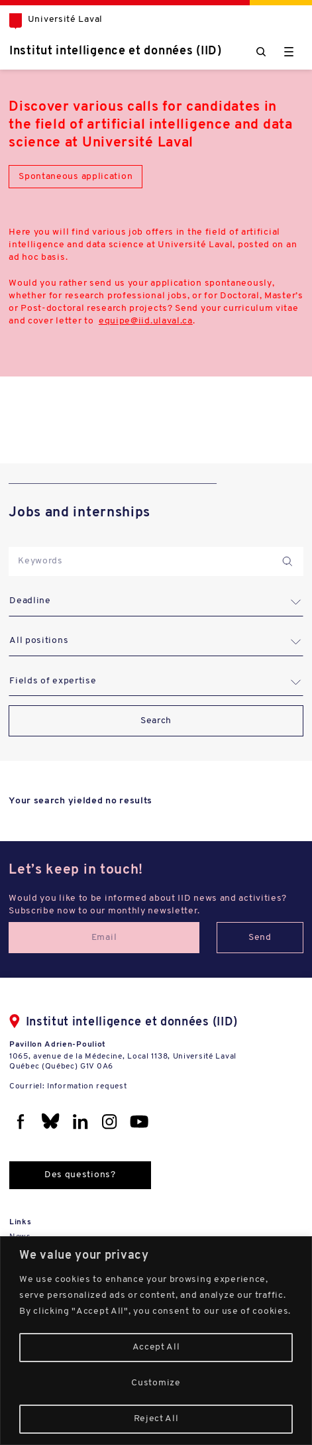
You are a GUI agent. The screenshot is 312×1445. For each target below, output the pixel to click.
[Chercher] (261, 52)
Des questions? (80, 1175)
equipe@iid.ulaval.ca (146, 321)
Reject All (156, 1419)
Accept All (156, 1347)
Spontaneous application (75, 177)
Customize (155, 1383)
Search (156, 721)
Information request (87, 1086)
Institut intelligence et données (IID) (115, 51)
